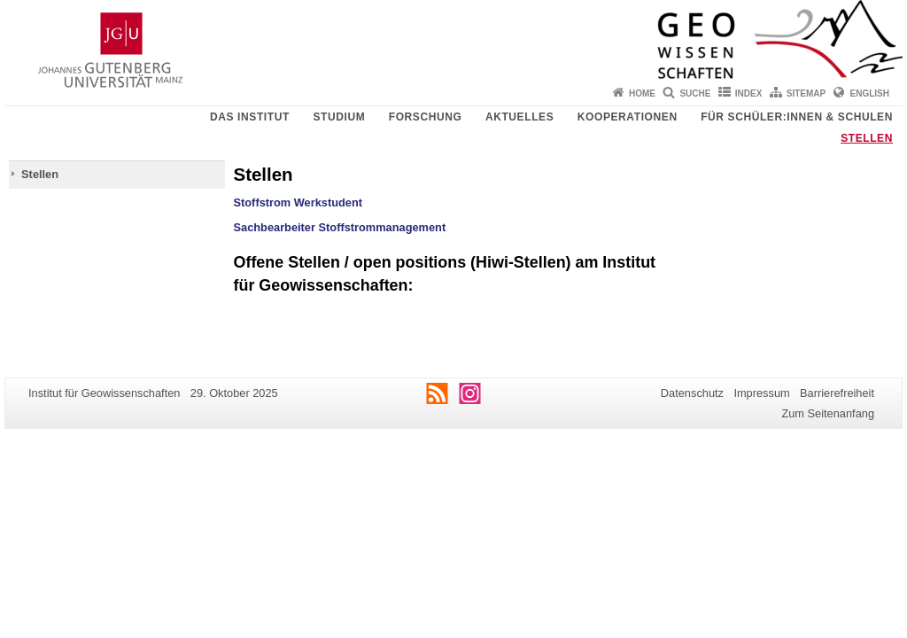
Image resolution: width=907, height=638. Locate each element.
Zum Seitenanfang (827, 413)
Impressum (761, 393)
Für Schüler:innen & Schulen (797, 117)
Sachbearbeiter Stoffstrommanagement (340, 227)
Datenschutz (692, 393)
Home (642, 93)
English (869, 93)
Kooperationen (628, 117)
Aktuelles (519, 117)
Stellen (867, 138)
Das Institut (250, 117)
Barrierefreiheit (837, 393)
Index (749, 93)
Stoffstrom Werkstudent (298, 202)
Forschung (425, 117)
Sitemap (806, 93)
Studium (339, 117)
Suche (694, 93)
